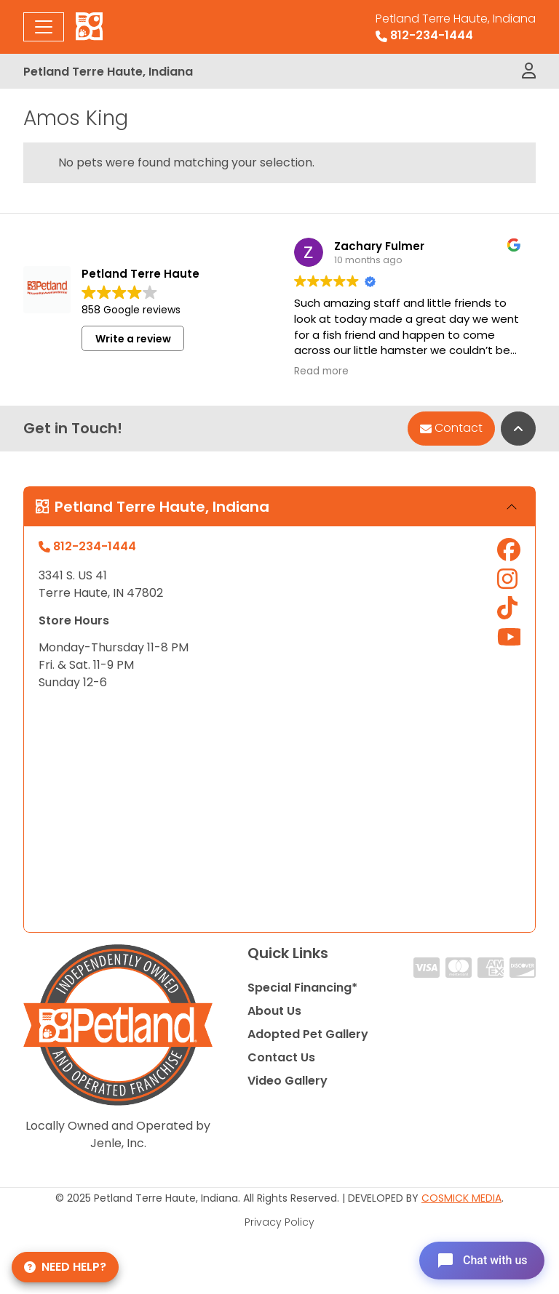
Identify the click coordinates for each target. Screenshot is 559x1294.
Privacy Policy (279, 1222)
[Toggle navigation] (43, 26)
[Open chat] (481, 1260)
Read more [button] (321, 371)
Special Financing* (302, 987)
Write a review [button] (133, 338)
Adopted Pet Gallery (307, 1034)
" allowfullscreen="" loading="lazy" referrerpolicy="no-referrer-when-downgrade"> (279, 811)
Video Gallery (287, 1080)
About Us (274, 1010)
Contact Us (281, 1057)
